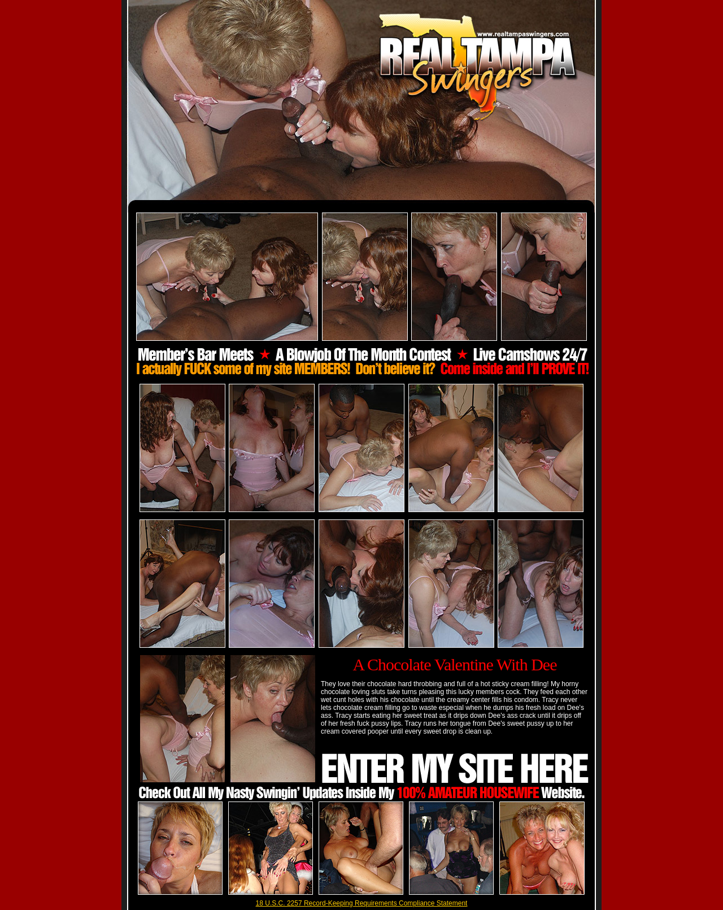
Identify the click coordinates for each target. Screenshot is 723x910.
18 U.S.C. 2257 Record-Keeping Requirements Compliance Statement (362, 903)
